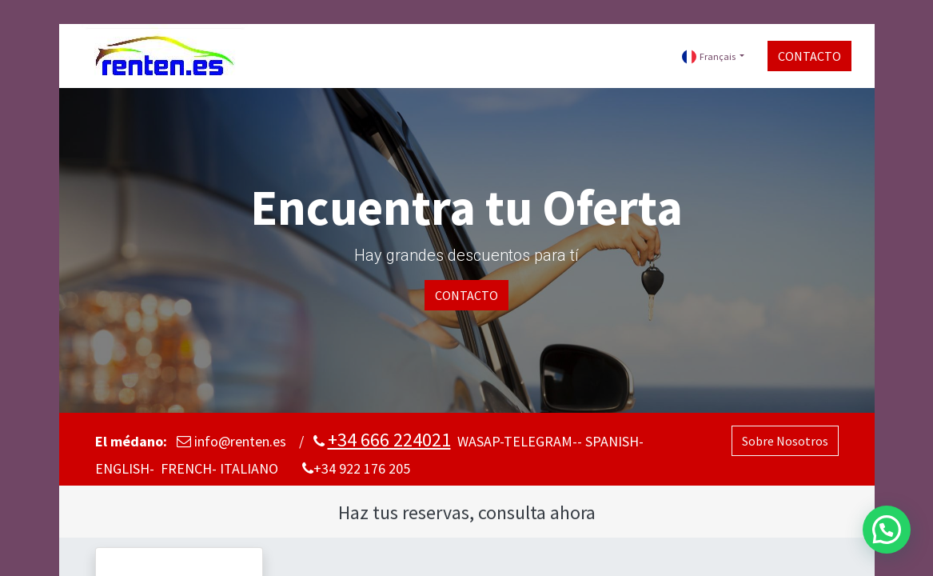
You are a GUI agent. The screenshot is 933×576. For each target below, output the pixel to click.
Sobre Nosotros (785, 441)
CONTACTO (807, 56)
